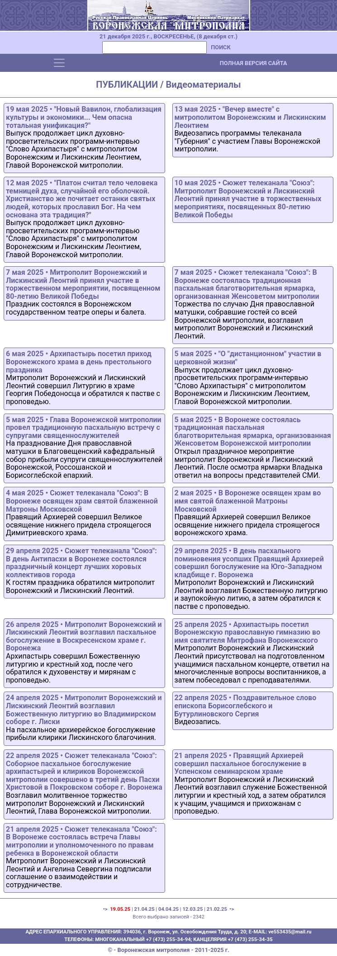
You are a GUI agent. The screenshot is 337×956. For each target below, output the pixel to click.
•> (231, 909)
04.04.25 (168, 909)
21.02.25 (217, 909)
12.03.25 (192, 909)
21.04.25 (144, 909)
